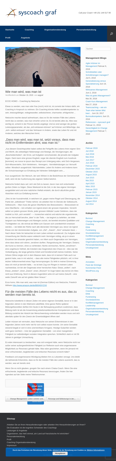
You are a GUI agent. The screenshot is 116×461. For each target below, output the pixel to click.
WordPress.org (92, 271)
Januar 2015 (91, 192)
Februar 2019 (91, 148)
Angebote (25, 38)
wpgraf (40, 95)
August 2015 (91, 174)
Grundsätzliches (93, 233)
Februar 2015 (91, 189)
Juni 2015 (90, 177)
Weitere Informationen (96, 450)
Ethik (88, 227)
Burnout (89, 218)
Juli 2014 (89, 204)
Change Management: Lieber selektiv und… (26, 398)
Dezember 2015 (93, 169)
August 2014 (91, 201)
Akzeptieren (60, 453)
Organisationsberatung (55, 30)
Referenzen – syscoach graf (98, 122)
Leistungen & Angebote (17, 430)
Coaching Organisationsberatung (21, 442)
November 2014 (93, 195)
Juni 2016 (90, 163)
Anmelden (90, 262)
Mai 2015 (90, 180)
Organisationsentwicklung (97, 242)
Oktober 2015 (92, 172)
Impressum (11, 445)
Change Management (95, 221)
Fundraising (91, 230)
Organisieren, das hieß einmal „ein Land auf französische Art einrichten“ (38, 433)
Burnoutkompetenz (94, 116)
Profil (7, 38)
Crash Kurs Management (97, 101)
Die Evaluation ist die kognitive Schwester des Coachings (32, 428)
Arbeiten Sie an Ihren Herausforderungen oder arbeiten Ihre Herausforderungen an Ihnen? (46, 425)
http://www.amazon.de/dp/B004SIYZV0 (30, 285)
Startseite (9, 30)
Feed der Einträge (93, 265)
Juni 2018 (90, 154)
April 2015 (90, 183)
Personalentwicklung (86, 30)
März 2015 (90, 186)
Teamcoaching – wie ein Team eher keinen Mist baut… (96, 110)
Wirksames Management (96, 90)
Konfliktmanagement (95, 236)
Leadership (90, 239)
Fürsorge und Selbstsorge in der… (63, 398)
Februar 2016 (91, 166)
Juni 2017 (90, 160)
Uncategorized (92, 248)
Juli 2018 (89, 151)
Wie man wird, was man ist (23, 91)
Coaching (29, 30)
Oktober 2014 (92, 198)
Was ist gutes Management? (98, 95)
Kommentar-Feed (93, 268)
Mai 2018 (90, 157)
